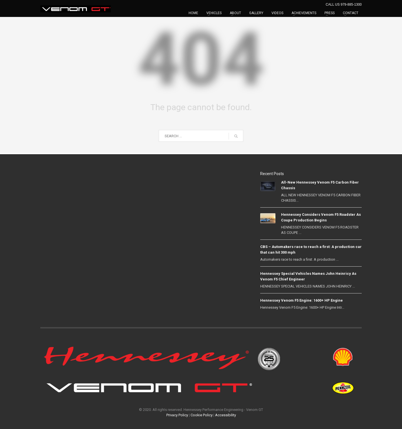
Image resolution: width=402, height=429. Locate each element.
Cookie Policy (202, 415)
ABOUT (235, 13)
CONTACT (350, 13)
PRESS (329, 13)
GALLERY (256, 13)
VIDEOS (277, 13)
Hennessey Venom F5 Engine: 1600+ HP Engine (301, 300)
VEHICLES (214, 13)
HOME (193, 13)
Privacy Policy (177, 415)
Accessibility (225, 415)
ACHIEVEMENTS (303, 13)
